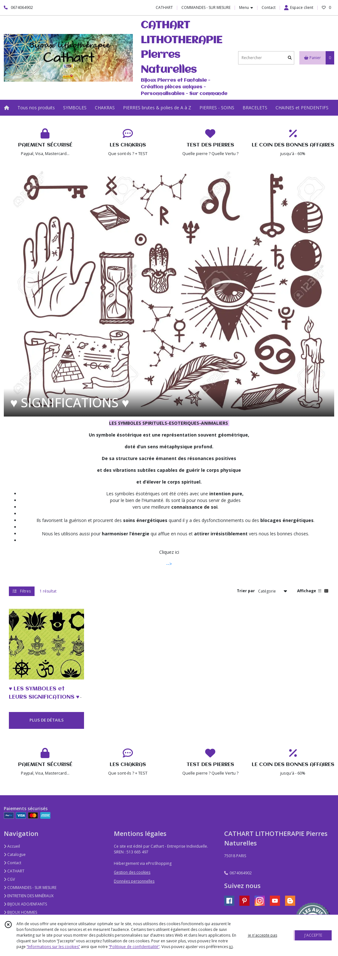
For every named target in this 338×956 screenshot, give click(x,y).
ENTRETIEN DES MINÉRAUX (29, 895)
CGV (9, 879)
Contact (269, 7)
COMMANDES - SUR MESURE (30, 887)
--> (169, 564)
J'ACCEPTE (313, 935)
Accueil (12, 846)
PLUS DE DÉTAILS (46, 720)
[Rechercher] (290, 57)
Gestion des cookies (132, 872)
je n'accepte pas (262, 935)
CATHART (14, 871)
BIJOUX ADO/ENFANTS (25, 904)
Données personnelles (134, 881)
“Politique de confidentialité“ (134, 946)
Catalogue (15, 854)
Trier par (246, 590)
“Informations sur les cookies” (53, 946)
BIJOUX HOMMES (20, 912)
